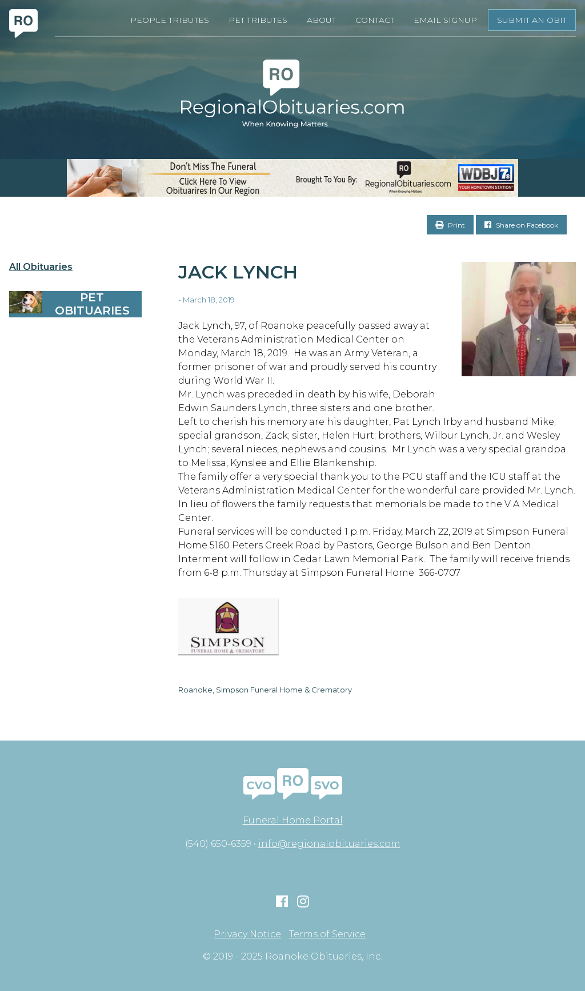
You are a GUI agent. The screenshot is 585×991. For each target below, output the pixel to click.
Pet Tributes (258, 20)
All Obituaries (41, 267)
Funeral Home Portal (293, 820)
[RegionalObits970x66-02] (292, 178)
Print (450, 225)
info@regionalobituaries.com (329, 843)
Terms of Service (327, 934)
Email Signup (445, 20)
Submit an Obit (532, 20)
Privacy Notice (247, 934)
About (321, 20)
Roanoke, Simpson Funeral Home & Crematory (265, 689)
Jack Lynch (238, 272)
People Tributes (169, 20)
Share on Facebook (521, 225)
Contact (374, 20)
